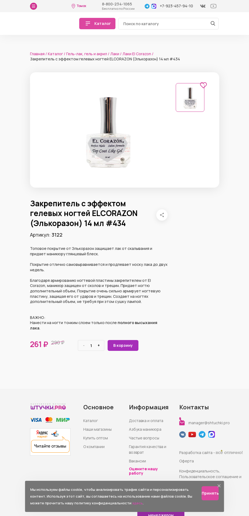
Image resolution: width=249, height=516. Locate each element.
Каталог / (56, 53)
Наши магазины (97, 429)
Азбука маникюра (145, 429)
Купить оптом (95, 437)
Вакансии (137, 460)
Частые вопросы (144, 437)
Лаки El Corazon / (138, 53)
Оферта (186, 460)
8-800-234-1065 (117, 4)
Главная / (38, 53)
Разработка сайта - (211, 452)
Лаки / (116, 53)
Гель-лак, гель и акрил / (87, 53)
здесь (137, 503)
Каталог (90, 420)
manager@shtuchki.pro (209, 422)
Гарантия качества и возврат (147, 449)
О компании (94, 446)
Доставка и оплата (146, 420)
